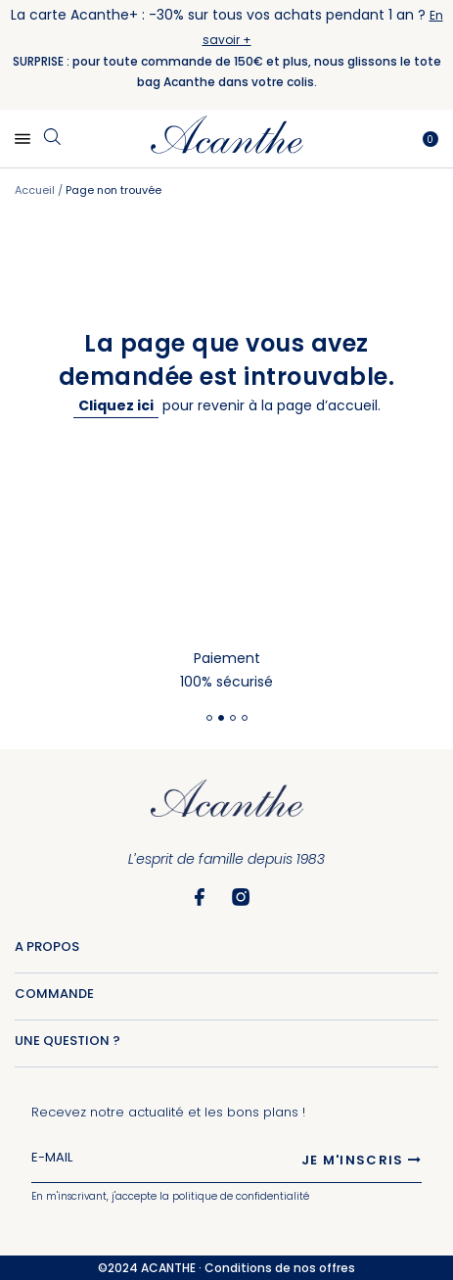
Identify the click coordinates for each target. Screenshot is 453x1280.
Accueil (36, 190)
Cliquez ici (116, 405)
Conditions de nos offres (279, 1267)
